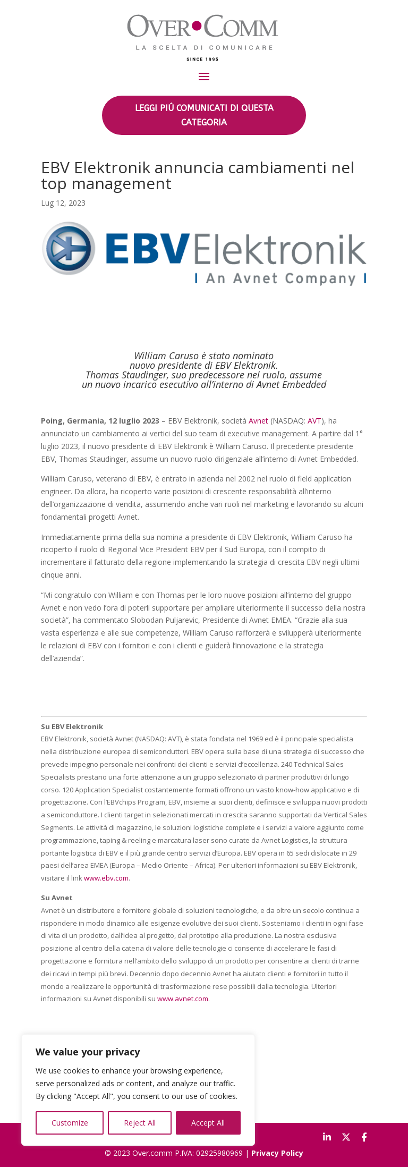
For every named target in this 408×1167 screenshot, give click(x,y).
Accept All (208, 1123)
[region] (138, 1090)
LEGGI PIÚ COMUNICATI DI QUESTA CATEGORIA (204, 115)
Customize (70, 1123)
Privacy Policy (277, 1153)
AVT (314, 421)
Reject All (140, 1123)
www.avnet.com (182, 998)
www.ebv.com (106, 878)
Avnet (258, 421)
